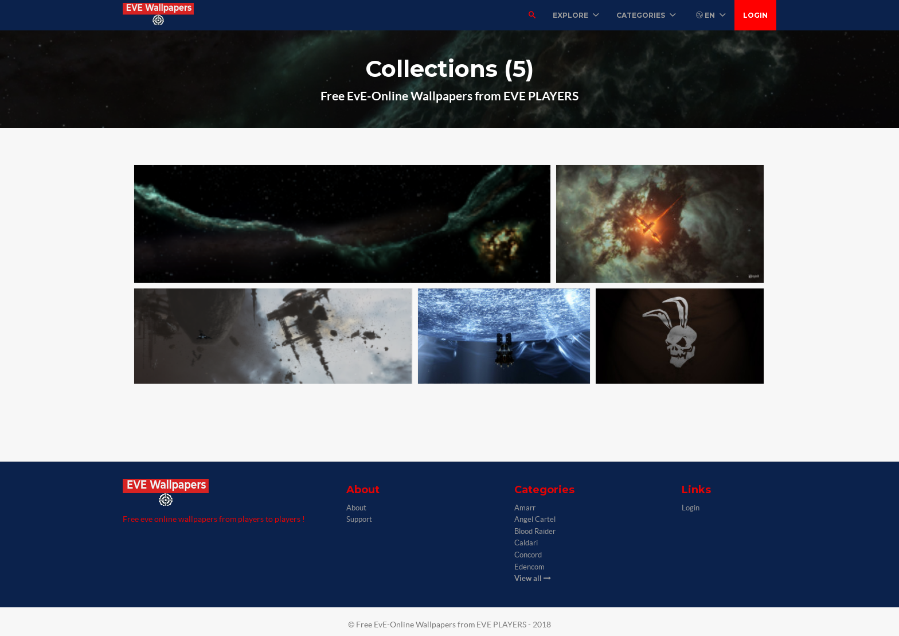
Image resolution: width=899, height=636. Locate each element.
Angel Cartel (535, 519)
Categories (646, 15)
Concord (528, 555)
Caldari (526, 543)
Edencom (529, 567)
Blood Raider (535, 531)
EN (711, 15)
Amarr (525, 508)
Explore (576, 15)
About (356, 508)
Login (755, 15)
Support (359, 519)
